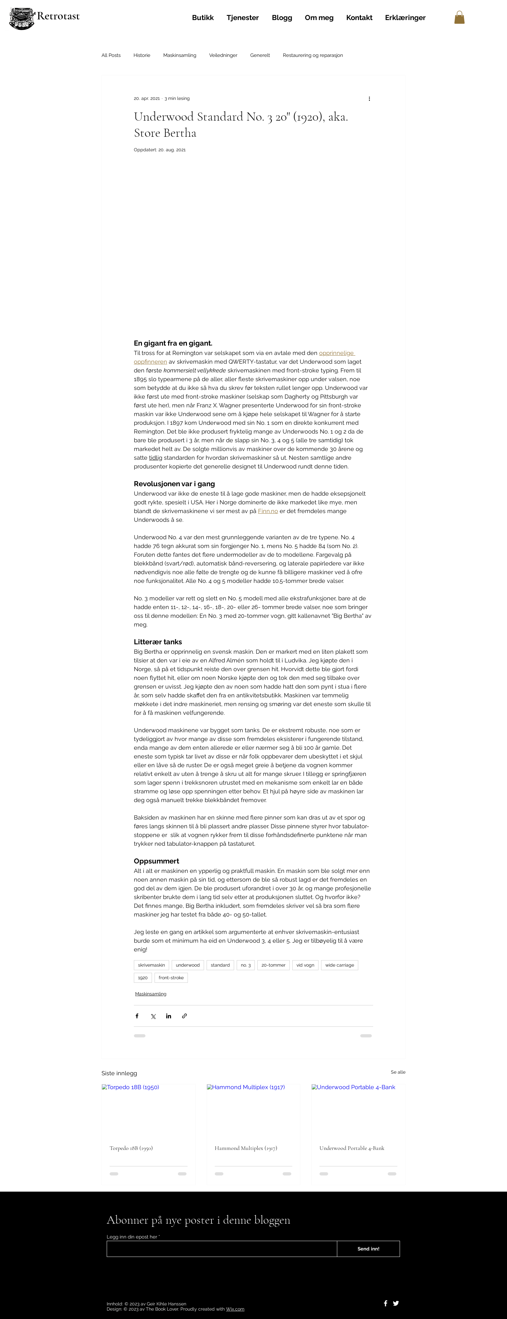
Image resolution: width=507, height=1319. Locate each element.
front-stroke (171, 977)
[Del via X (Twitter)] (153, 1016)
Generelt (260, 55)
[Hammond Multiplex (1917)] (253, 1110)
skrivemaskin (151, 965)
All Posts (111, 55)
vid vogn (305, 965)
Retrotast (58, 16)
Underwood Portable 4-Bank (351, 1148)
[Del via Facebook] (137, 1016)
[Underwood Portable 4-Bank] (358, 1110)
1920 (143, 977)
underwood (188, 965)
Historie (142, 55)
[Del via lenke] (184, 1016)
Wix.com (235, 1309)
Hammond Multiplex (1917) (246, 1148)
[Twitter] (396, 1303)
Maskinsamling (179, 55)
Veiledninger (223, 55)
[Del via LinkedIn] (169, 1016)
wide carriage (339, 965)
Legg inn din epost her (132, 1237)
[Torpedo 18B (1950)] (148, 1110)
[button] (459, 17)
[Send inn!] (368, 1249)
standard (220, 965)
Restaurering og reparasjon (313, 55)
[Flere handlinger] (369, 98)
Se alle (398, 1072)
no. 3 (246, 965)
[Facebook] (386, 1303)
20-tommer (274, 965)
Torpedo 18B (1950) (131, 1148)
